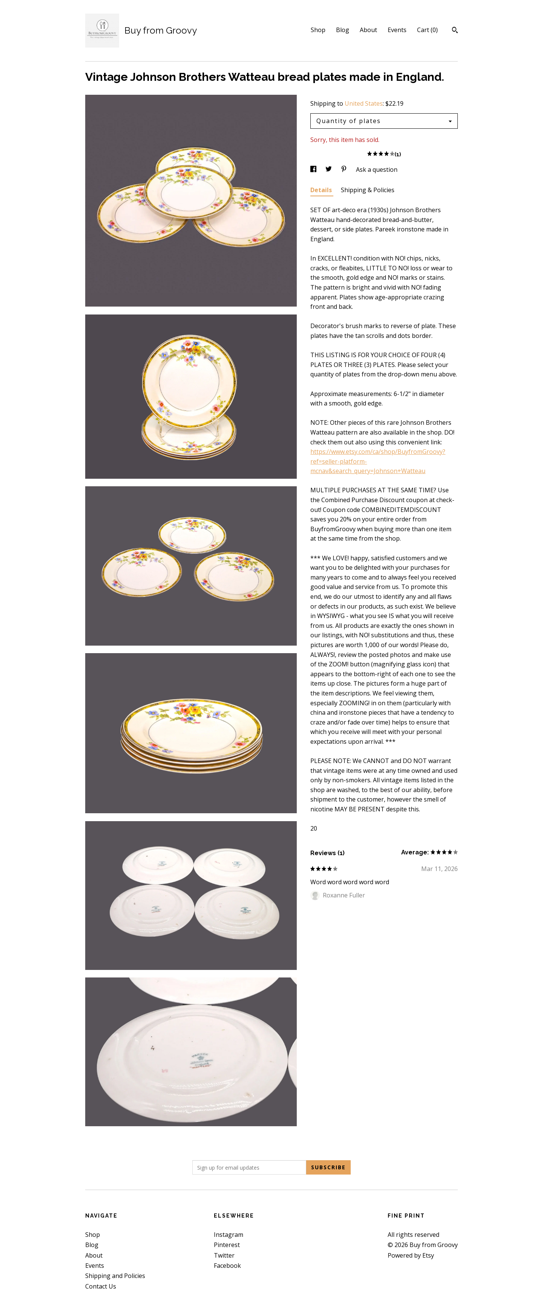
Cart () (427, 30)
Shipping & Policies (367, 190)
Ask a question (376, 169)
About (368, 30)
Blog (342, 30)
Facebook (227, 1265)
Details (321, 190)
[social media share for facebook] (314, 169)
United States (364, 103)
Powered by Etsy (411, 1255)
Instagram (228, 1234)
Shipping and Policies (115, 1276)
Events (397, 30)
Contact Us (100, 1286)
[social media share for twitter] (329, 169)
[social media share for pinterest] (344, 169)
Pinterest (227, 1245)
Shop (318, 30)
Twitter (224, 1255)
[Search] (455, 31)
